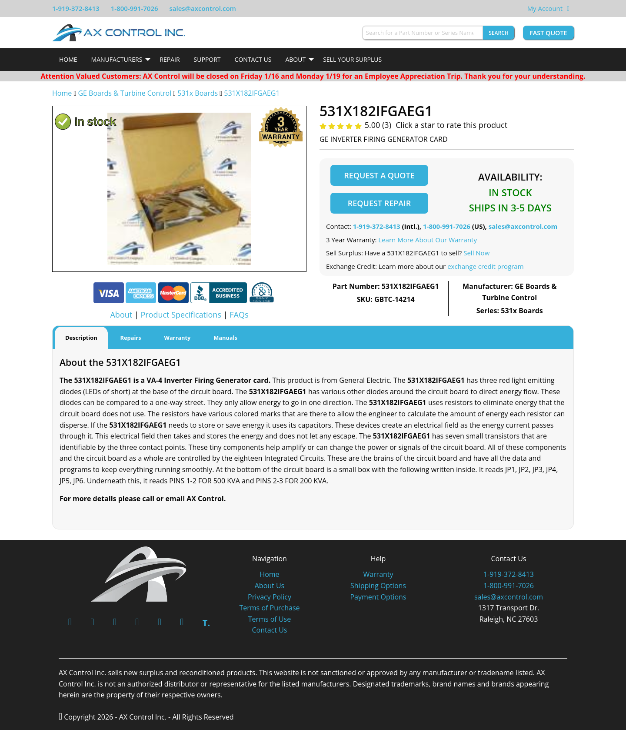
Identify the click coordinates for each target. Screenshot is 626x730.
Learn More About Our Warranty (427, 239)
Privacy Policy (269, 597)
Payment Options (378, 597)
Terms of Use (269, 619)
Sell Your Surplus (352, 59)
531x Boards (197, 93)
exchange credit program (485, 266)
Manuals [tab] (225, 338)
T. (206, 623)
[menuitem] (68, 59)
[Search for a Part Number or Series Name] (422, 33)
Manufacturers (117, 59)
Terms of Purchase (269, 608)
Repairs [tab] (130, 338)
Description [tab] (81, 338)
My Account (545, 8)
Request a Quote (379, 175)
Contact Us (253, 59)
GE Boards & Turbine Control (125, 93)
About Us (270, 585)
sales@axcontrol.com (202, 8)
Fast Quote (548, 33)
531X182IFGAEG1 (252, 93)
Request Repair (379, 203)
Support (207, 59)
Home (68, 59)
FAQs (239, 314)
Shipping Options (378, 585)
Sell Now (476, 252)
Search (499, 33)
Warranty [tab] (177, 338)
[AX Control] (139, 573)
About (295, 59)
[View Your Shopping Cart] (568, 8)
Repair (170, 59)
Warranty (378, 574)
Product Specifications (180, 314)
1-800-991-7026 (134, 8)
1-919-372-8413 (76, 8)
